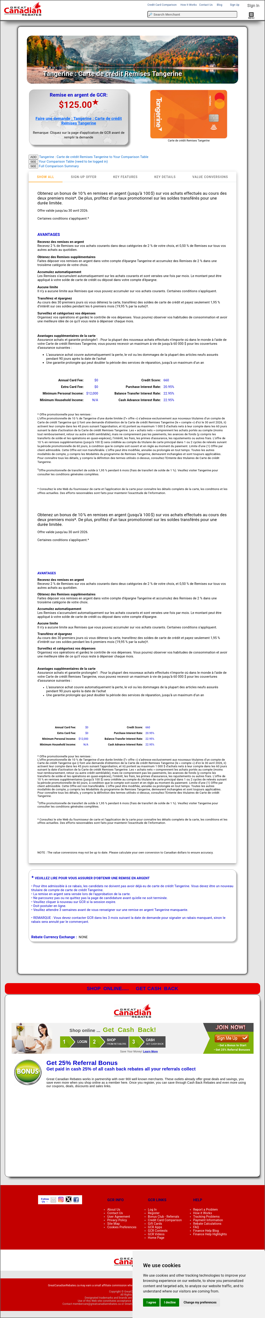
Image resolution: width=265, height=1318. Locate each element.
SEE (33, 161)
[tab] (46, 177)
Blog (219, 4)
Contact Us (206, 4)
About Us (113, 1209)
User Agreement (118, 1216)
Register (154, 1213)
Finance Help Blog (206, 1230)
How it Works (202, 1213)
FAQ (196, 1227)
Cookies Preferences (121, 1227)
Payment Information (208, 1220)
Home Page (156, 1237)
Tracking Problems (206, 1216)
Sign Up (234, 4)
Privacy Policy (117, 1220)
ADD (33, 157)
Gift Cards (155, 1223)
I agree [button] (151, 1302)
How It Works (188, 4)
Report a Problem (205, 1209)
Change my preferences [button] (200, 1302)
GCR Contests (157, 1230)
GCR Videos (156, 1234)
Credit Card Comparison (162, 4)
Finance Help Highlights (210, 1234)
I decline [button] (170, 1302)
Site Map (113, 1223)
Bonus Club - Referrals (163, 1216)
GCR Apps (155, 1227)
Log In (152, 1209)
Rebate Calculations (207, 1223)
